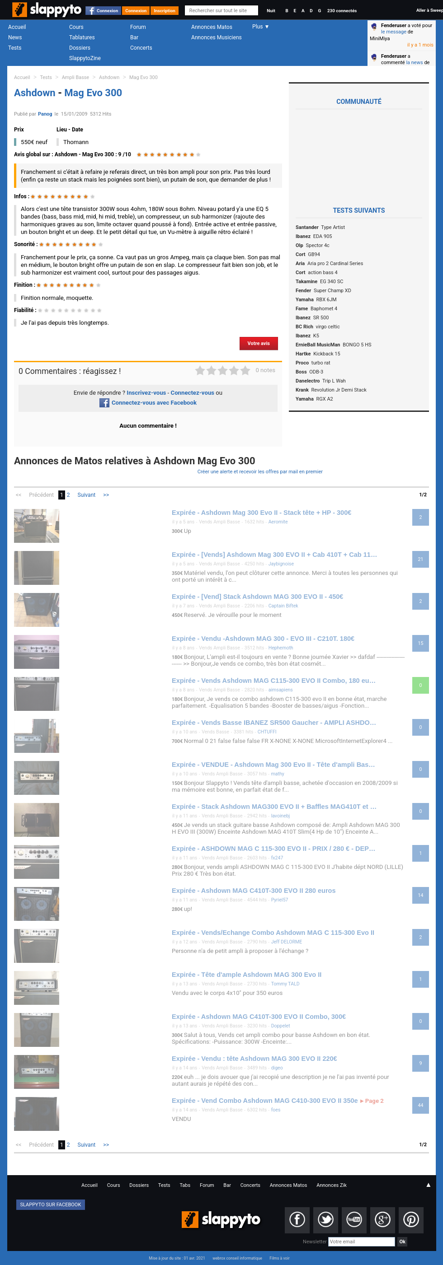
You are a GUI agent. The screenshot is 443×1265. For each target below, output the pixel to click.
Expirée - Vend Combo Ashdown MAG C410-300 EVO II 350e (265, 1100)
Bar (134, 37)
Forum (138, 27)
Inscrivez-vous (146, 392)
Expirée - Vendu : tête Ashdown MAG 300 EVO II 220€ (254, 1058)
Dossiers (79, 48)
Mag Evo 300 (143, 77)
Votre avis (259, 343)
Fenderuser (393, 25)
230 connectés (342, 10)
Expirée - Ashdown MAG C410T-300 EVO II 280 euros (253, 890)
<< (18, 495)
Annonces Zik (331, 1185)
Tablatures (82, 37)
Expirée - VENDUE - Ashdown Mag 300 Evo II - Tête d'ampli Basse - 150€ (275, 764)
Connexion (107, 10)
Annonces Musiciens (216, 37)
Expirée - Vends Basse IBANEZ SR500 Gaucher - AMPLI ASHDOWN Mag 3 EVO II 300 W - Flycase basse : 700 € (275, 722)
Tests (14, 48)
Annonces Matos (211, 27)
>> (106, 495)
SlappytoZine (85, 58)
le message (393, 32)
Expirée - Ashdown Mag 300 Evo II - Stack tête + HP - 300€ (261, 512)
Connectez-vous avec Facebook (148, 402)
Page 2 (372, 1101)
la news (414, 62)
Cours (76, 27)
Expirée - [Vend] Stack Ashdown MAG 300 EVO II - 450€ (257, 596)
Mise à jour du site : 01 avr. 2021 (177, 1258)
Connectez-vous (193, 392)
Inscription (164, 10)
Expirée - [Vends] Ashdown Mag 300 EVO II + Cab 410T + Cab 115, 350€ (275, 554)
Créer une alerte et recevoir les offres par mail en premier (260, 472)
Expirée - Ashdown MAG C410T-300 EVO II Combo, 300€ (259, 1016)
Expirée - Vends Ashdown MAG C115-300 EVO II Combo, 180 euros (275, 680)
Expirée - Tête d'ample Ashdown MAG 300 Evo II (246, 974)
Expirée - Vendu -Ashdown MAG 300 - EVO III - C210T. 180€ (263, 638)
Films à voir (279, 1258)
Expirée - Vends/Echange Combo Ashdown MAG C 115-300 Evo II (273, 932)
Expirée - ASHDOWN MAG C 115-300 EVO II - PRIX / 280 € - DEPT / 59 (275, 848)
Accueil (17, 27)
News (15, 37)
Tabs (184, 1185)
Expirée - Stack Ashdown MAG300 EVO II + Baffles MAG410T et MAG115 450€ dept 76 (275, 806)
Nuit (271, 10)
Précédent (41, 495)
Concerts (141, 48)
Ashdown (109, 77)
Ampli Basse (75, 77)
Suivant (87, 495)
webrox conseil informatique (237, 1258)
